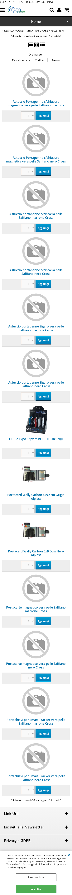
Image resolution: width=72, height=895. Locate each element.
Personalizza (36, 877)
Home (36, 21)
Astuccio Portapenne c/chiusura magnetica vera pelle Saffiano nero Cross (36, 159)
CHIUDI (69, 855)
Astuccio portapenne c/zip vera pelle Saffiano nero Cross (36, 272)
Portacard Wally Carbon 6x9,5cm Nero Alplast (36, 553)
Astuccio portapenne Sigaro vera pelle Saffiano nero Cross (36, 384)
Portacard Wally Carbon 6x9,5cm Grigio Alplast (36, 497)
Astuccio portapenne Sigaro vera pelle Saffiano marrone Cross (36, 328)
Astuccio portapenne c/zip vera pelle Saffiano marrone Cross (36, 216)
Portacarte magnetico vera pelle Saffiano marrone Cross (36, 609)
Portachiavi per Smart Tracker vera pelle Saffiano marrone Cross (36, 722)
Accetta (36, 889)
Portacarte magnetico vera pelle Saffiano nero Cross (36, 665)
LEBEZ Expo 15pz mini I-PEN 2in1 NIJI (36, 439)
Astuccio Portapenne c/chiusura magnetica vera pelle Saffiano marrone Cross (36, 105)
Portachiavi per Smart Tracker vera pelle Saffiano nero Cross (36, 778)
